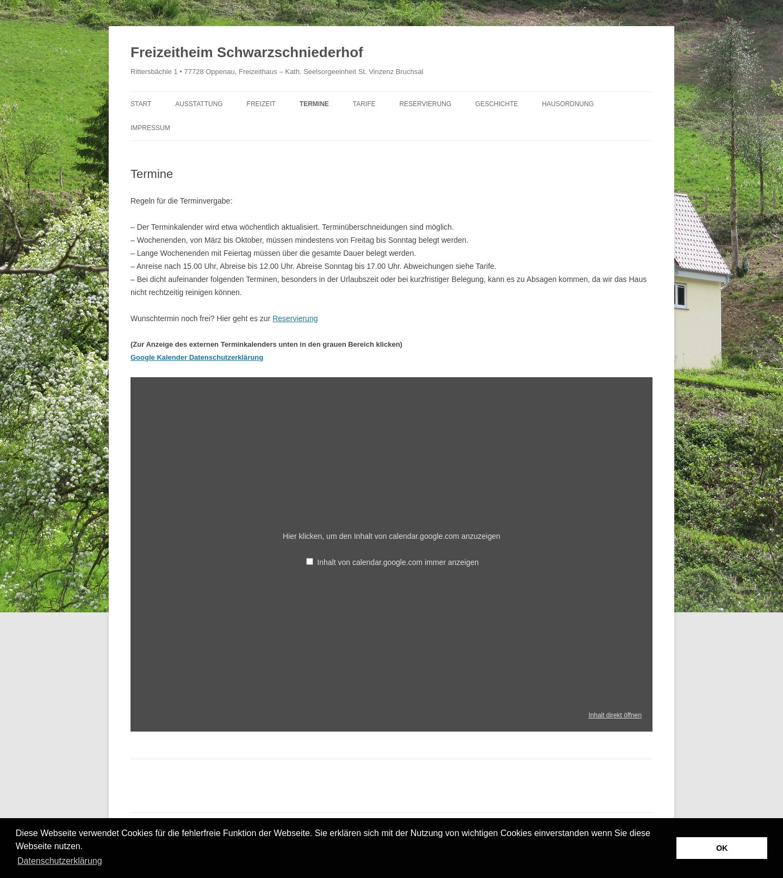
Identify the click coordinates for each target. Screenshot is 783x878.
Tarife (364, 104)
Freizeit (261, 104)
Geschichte (496, 104)
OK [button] (722, 848)
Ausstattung (199, 104)
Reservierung (425, 104)
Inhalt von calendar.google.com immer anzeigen (397, 562)
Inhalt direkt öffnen (615, 715)
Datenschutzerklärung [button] (59, 860)
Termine (314, 104)
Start (140, 104)
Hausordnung (568, 104)
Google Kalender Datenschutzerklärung (196, 357)
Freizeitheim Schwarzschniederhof (246, 52)
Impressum (150, 128)
